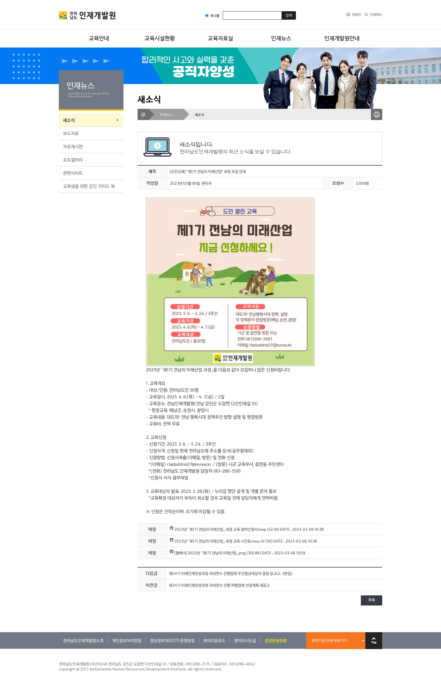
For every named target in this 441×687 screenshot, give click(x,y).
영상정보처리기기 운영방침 (172, 640)
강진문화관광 (276, 640)
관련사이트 (73, 172)
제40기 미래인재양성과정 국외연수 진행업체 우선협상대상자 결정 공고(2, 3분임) (230, 573)
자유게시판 (73, 146)
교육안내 (99, 38)
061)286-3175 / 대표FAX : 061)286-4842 (220, 663)
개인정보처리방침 (126, 640)
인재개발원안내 (342, 38)
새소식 (69, 120)
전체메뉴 (376, 14)
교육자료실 (220, 38)
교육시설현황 (160, 38)
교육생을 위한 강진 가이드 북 (89, 186)
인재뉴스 (281, 38)
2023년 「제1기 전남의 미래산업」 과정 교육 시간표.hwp (215, 541)
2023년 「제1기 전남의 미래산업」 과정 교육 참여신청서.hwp (218, 529)
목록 (371, 600)
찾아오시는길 (245, 640)
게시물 (212, 15)
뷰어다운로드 (214, 640)
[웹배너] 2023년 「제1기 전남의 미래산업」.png (208, 552)
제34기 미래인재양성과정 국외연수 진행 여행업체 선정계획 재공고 (219, 585)
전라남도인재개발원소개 (83, 640)
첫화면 (356, 14)
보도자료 (71, 133)
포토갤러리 (73, 159)
